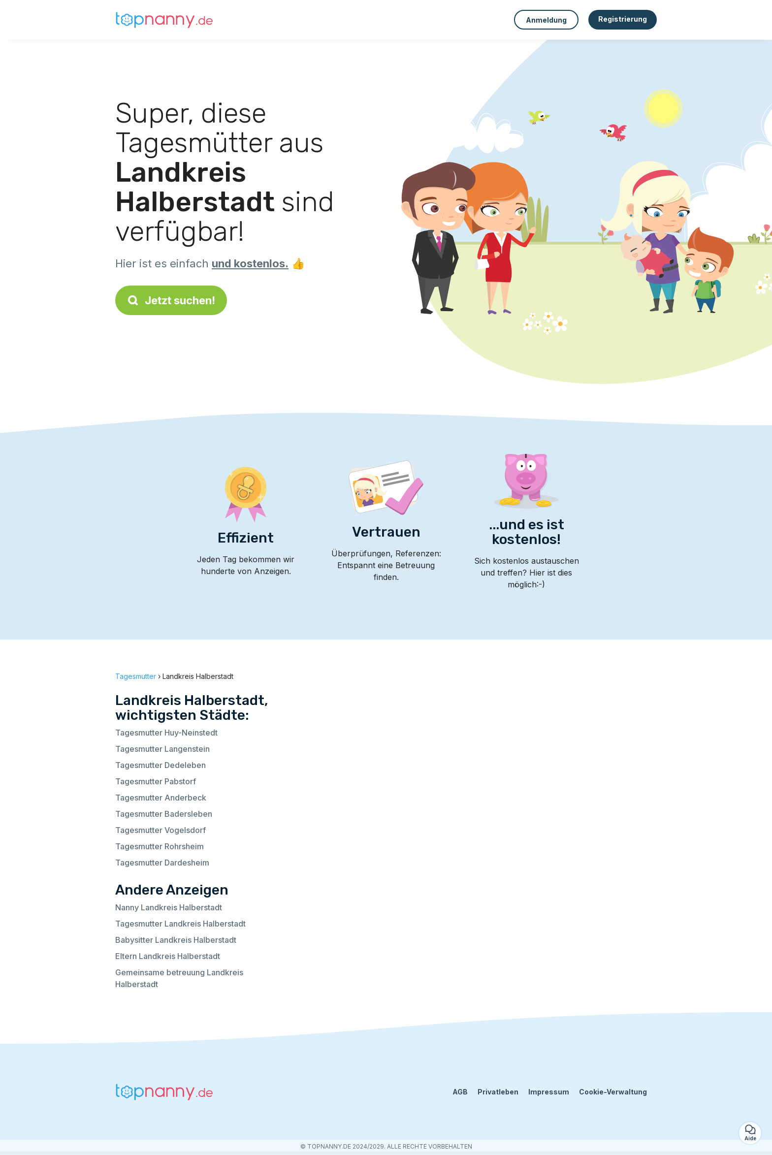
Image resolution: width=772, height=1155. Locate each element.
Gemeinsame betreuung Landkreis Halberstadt (179, 978)
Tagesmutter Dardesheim (162, 862)
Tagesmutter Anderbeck (160, 797)
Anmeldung (546, 20)
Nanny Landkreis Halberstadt (168, 907)
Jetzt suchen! (171, 300)
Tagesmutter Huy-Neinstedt (166, 733)
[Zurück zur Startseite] (164, 19)
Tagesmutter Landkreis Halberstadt (180, 924)
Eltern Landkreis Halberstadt (167, 956)
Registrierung (622, 19)
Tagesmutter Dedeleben (160, 765)
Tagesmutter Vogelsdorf (160, 830)
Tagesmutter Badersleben (163, 814)
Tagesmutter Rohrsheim (159, 846)
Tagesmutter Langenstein (162, 749)
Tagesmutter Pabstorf (155, 781)
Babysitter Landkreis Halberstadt (175, 940)
